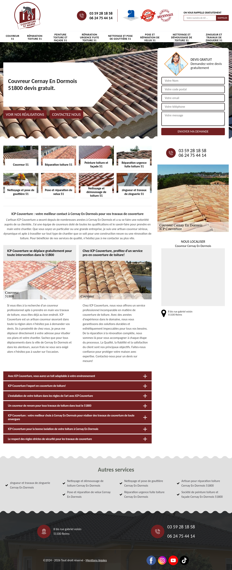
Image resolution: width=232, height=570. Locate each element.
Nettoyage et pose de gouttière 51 (120, 37)
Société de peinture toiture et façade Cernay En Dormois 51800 (202, 494)
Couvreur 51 (12, 37)
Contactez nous (66, 114)
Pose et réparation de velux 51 (150, 37)
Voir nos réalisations (25, 114)
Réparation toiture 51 (34, 37)
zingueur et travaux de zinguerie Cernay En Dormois (30, 485)
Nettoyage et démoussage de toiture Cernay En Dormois (85, 483)
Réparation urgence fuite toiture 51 (89, 37)
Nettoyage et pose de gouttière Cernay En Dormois (143, 483)
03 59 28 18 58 (100, 13)
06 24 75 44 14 (100, 18)
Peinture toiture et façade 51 (60, 37)
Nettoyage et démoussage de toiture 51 (181, 37)
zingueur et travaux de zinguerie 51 (214, 37)
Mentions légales (96, 560)
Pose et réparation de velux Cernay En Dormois (89, 494)
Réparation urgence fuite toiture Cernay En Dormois (144, 494)
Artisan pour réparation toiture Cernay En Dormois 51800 (201, 483)
